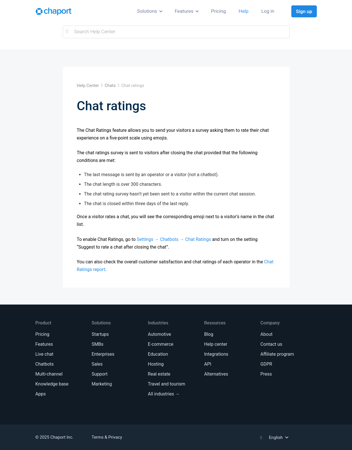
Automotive (159, 334)
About (266, 334)
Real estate (159, 374)
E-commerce (160, 344)
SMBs (98, 344)
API (207, 364)
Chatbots (44, 364)
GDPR (266, 364)
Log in (267, 11)
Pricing (218, 11)
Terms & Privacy (107, 437)
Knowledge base (51, 384)
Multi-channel (48, 374)
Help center (215, 344)
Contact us (271, 344)
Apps (40, 394)
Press (266, 374)
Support (100, 374)
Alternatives (216, 374)
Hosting (156, 364)
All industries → (164, 394)
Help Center (88, 85)
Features (184, 11)
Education (158, 354)
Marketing (102, 384)
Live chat (44, 354)
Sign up (304, 11)
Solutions (147, 11)
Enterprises (103, 354)
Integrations (216, 354)
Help (243, 11)
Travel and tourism (166, 384)
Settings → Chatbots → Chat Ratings (174, 239)
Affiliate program (277, 354)
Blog (208, 334)
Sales (97, 364)
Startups (100, 334)
